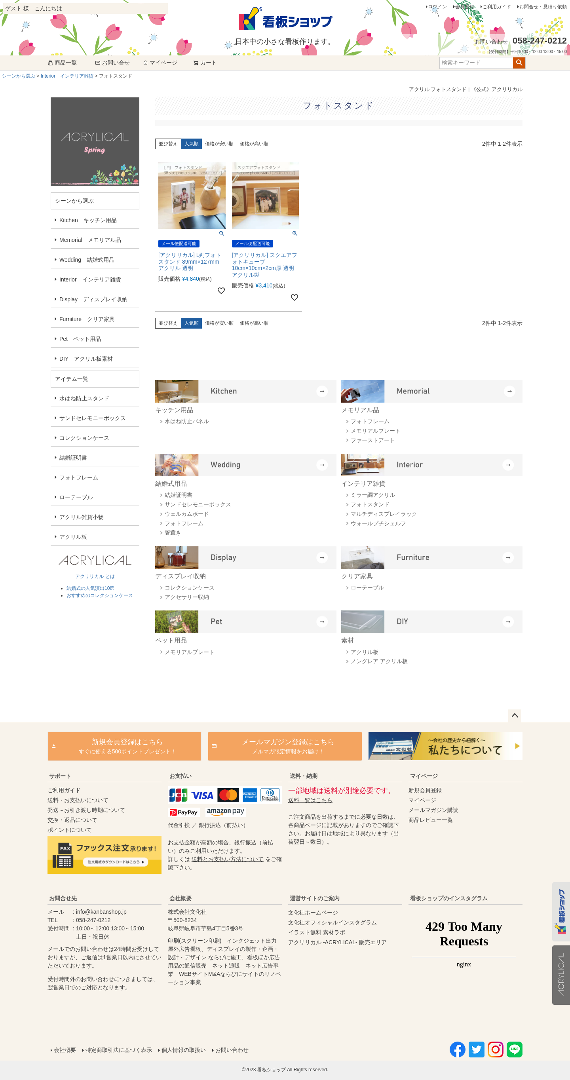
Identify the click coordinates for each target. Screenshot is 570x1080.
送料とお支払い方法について (228, 859)
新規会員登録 (425, 790)
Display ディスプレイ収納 (93, 299)
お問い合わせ (232, 1050)
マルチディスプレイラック (384, 514)
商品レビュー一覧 (430, 820)
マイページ (159, 62)
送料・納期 (303, 776)
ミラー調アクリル (373, 495)
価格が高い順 (254, 143)
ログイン (437, 7)
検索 (519, 62)
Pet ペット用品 (80, 339)
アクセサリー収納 (187, 597)
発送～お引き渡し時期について (86, 810)
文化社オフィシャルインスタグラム (332, 922)
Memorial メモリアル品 (90, 240)
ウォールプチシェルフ (378, 523)
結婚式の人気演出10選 (90, 588)
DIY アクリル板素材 (86, 359)
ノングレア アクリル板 (379, 661)
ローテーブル (76, 497)
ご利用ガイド (497, 7)
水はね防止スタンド (84, 398)
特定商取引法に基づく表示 (119, 1050)
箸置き (173, 532)
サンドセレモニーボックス (92, 418)
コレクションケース (84, 438)
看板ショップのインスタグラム (449, 898)
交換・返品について (72, 820)
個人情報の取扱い (184, 1050)
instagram (463, 965)
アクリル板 (73, 537)
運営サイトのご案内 (315, 898)
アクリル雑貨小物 (81, 517)
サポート (60, 776)
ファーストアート (373, 440)
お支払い (180, 776)
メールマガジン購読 (433, 810)
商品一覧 (62, 62)
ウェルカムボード (187, 514)
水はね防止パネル (187, 421)
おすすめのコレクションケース (99, 595)
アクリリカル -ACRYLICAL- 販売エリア (337, 942)
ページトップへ (514, 715)
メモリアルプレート (376, 431)
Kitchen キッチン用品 (88, 220)
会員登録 (464, 7)
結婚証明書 (73, 457)
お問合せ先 (63, 898)
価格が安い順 (219, 143)
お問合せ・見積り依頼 (543, 7)
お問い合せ (112, 62)
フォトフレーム (78, 477)
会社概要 (180, 898)
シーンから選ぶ (18, 76)
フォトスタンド (370, 504)
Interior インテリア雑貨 (67, 76)
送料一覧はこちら (310, 800)
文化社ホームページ (313, 912)
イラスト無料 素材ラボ (316, 932)
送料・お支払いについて (78, 800)
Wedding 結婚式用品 (86, 260)
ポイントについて (70, 830)
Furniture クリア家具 (87, 319)
